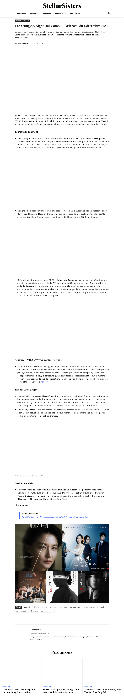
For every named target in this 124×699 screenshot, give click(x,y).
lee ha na (63, 607)
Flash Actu (26, 21)
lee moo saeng (89, 607)
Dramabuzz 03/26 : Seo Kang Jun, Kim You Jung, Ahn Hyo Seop (18, 691)
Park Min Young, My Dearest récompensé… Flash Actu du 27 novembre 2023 (55, 517)
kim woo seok (51, 607)
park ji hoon (33, 611)
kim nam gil (39, 607)
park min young (47, 611)
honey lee (28, 607)
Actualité (18, 21)
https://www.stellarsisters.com (40, 633)
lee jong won (75, 607)
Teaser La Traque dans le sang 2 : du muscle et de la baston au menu (61, 691)
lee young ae (21, 611)
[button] (109, 13)
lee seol (100, 607)
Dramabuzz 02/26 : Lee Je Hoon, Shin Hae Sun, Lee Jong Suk (102, 691)
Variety (44, 381)
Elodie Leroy (23, 43)
